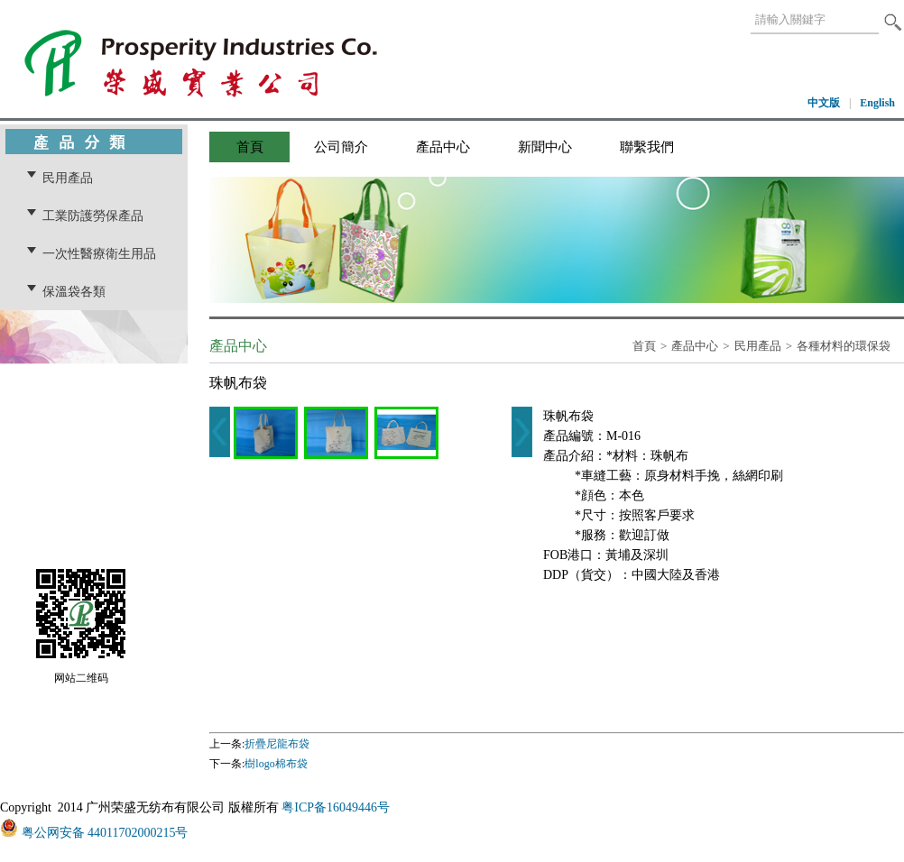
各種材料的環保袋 (843, 346)
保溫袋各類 (74, 291)
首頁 (249, 147)
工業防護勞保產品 (92, 215)
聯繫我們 (647, 147)
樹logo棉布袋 (275, 763)
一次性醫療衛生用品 (99, 253)
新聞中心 (545, 147)
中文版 (823, 102)
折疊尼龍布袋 (276, 744)
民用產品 (67, 177)
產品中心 (443, 147)
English (877, 102)
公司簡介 (341, 147)
